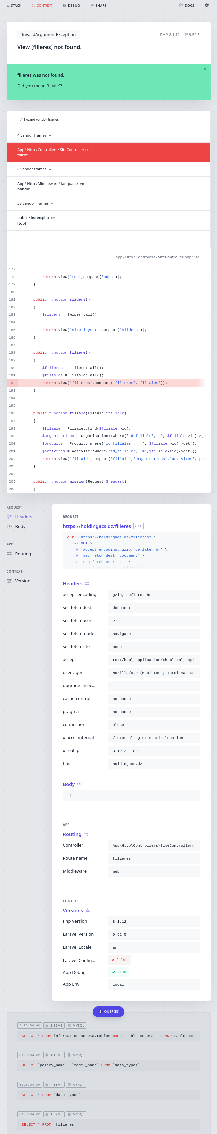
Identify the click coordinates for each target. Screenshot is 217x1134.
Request (14, 507)
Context (15, 571)
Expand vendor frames (39, 119)
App (10, 544)
